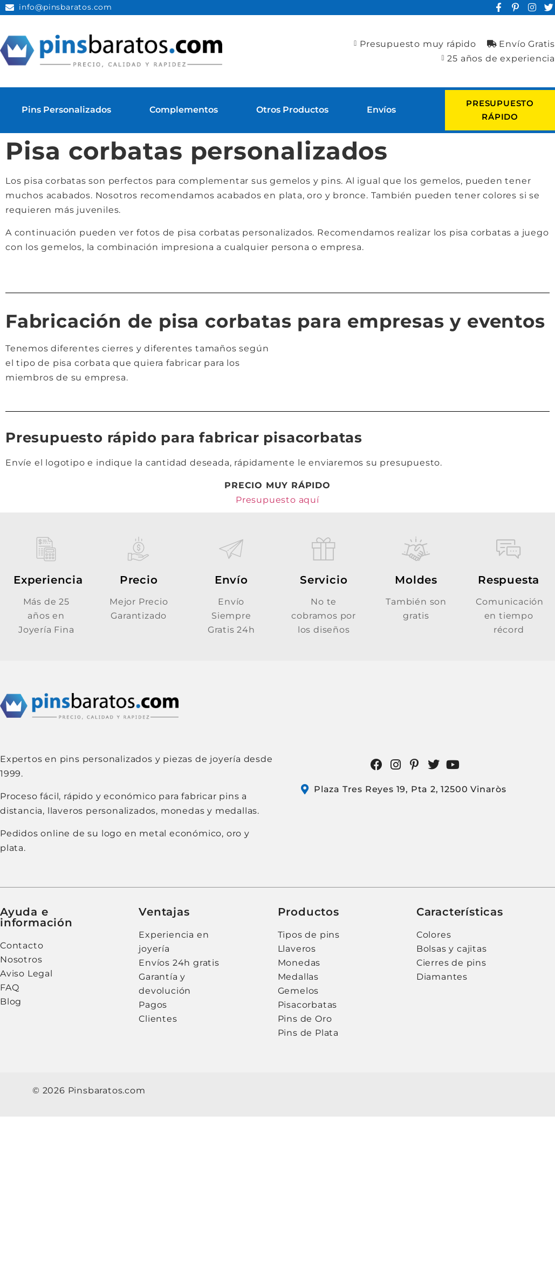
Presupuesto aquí (277, 500)
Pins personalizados (66, 110)
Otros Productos (292, 110)
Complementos (183, 110)
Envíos (381, 110)
